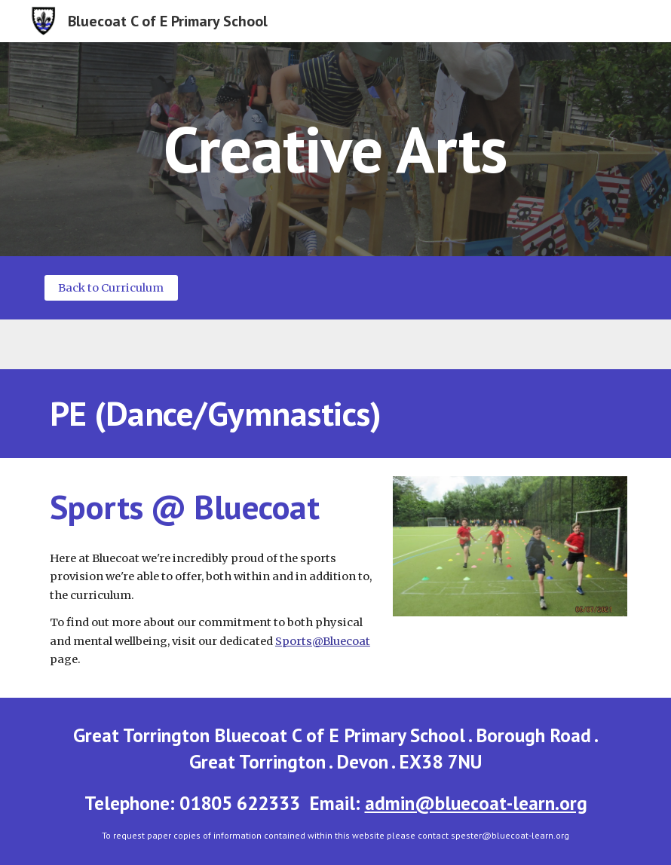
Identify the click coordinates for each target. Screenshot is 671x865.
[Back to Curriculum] (111, 287)
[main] (335, 149)
